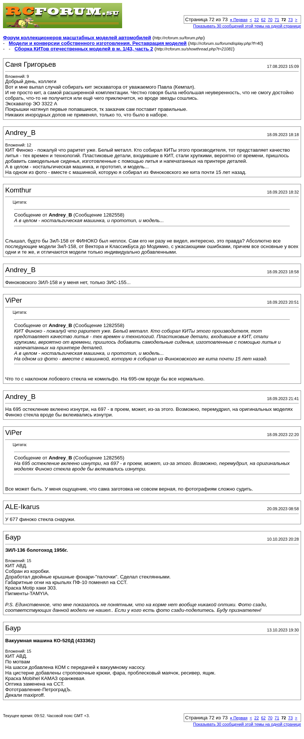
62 (263, 19)
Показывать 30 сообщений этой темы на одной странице (247, 26)
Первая (239, 19)
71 (277, 19)
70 (270, 19)
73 (290, 19)
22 (256, 19)
